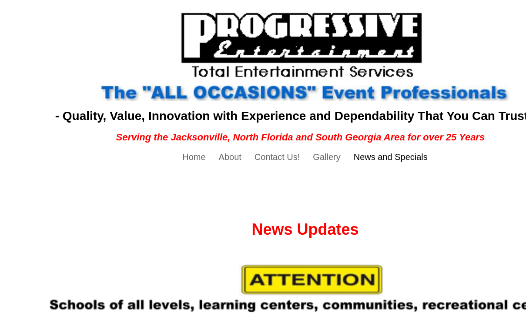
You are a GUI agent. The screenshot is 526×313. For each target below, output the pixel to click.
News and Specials (391, 157)
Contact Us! (277, 157)
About (230, 157)
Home (193, 157)
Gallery (326, 157)
